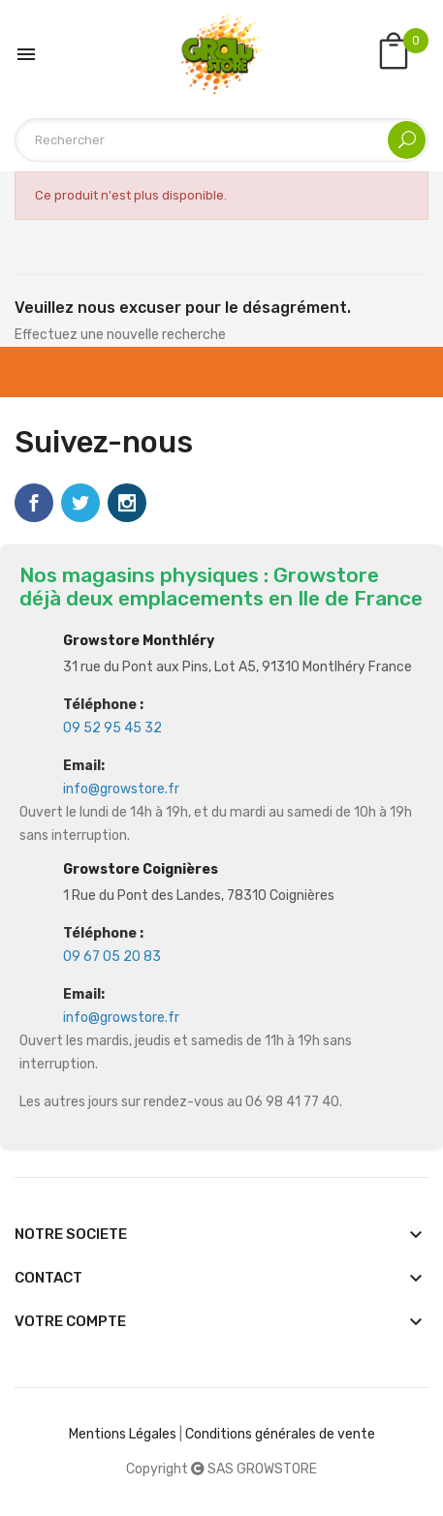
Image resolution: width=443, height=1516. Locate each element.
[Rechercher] (221, 140)
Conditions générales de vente (280, 1434)
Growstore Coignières (140, 869)
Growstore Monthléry (138, 641)
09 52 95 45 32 (112, 728)
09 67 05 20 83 (112, 956)
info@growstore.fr (121, 789)
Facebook (34, 502)
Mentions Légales (122, 1434)
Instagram (127, 502)
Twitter (80, 502)
